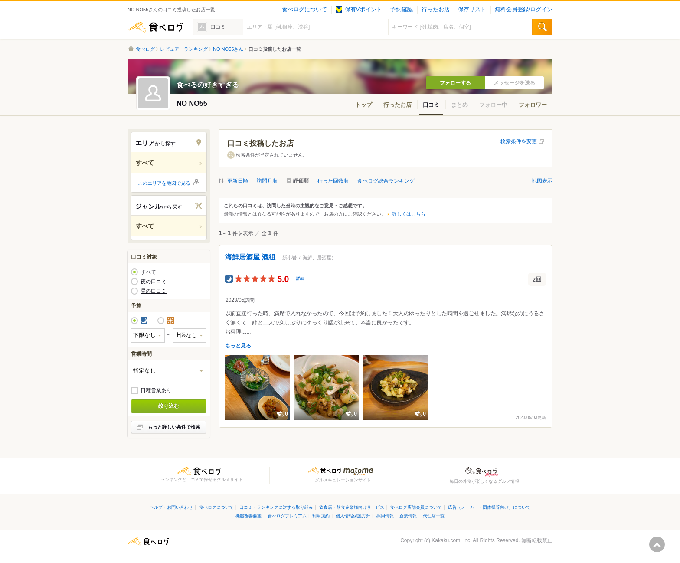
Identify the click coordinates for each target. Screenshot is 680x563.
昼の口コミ (154, 291)
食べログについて (304, 10)
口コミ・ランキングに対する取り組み (276, 507)
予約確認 (401, 10)
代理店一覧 (434, 516)
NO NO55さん (228, 49)
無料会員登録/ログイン (523, 10)
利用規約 (321, 516)
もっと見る (238, 346)
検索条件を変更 (518, 141)
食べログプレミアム (287, 516)
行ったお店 (436, 10)
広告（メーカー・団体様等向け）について (489, 507)
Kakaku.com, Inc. (451, 540)
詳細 (300, 278)
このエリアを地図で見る (164, 183)
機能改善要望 (248, 516)
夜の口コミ (154, 281)
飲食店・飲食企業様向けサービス (351, 507)
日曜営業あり (156, 390)
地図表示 (542, 181)
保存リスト (472, 10)
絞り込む (168, 406)
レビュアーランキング (184, 49)
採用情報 (385, 516)
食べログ (156, 27)
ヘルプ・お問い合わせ (171, 507)
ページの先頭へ (657, 544)
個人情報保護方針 (353, 516)
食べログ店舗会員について (416, 507)
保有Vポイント (359, 10)
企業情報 (408, 516)
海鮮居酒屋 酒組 (250, 257)
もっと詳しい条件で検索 (174, 426)
